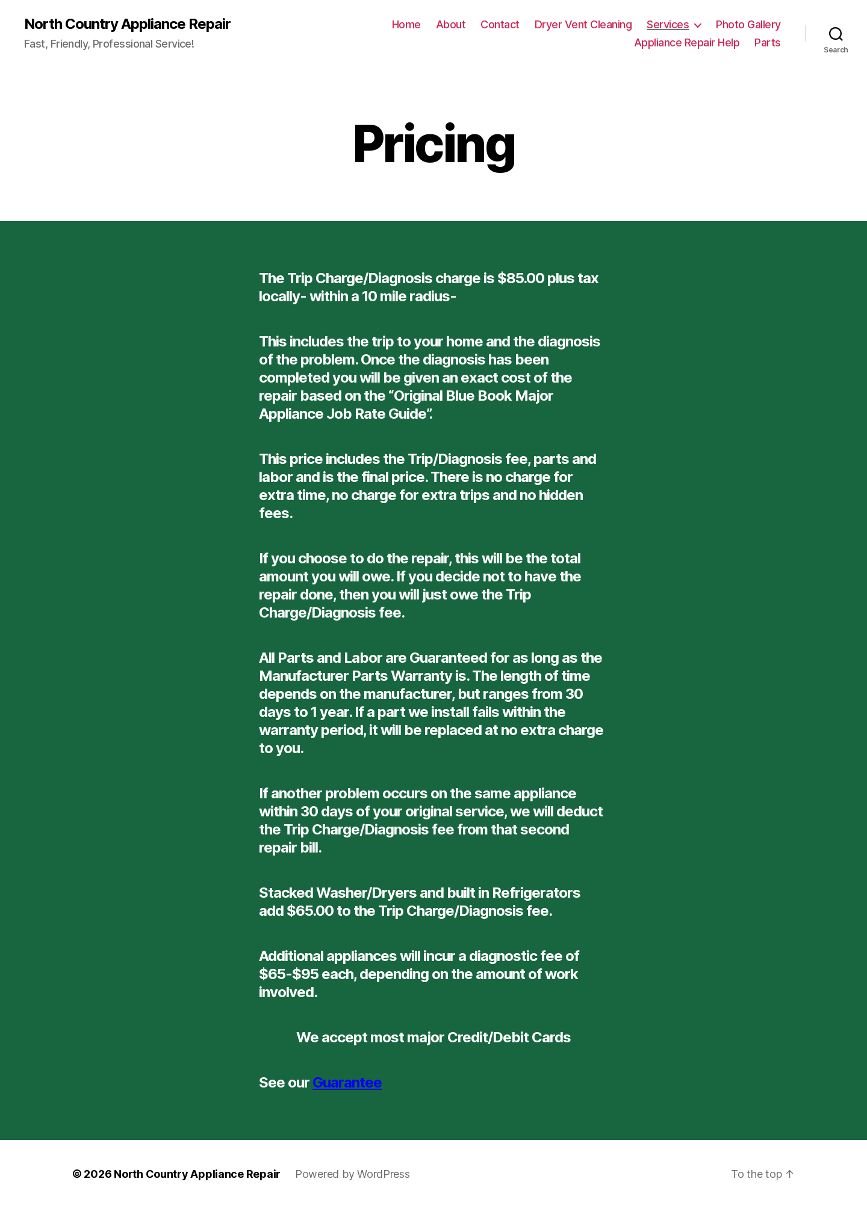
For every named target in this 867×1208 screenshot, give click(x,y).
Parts (767, 42)
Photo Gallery (748, 24)
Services (668, 24)
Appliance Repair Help (687, 42)
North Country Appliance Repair (127, 24)
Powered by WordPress (352, 1174)
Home (406, 24)
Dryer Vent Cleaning (583, 24)
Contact (500, 24)
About (451, 24)
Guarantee (347, 1082)
